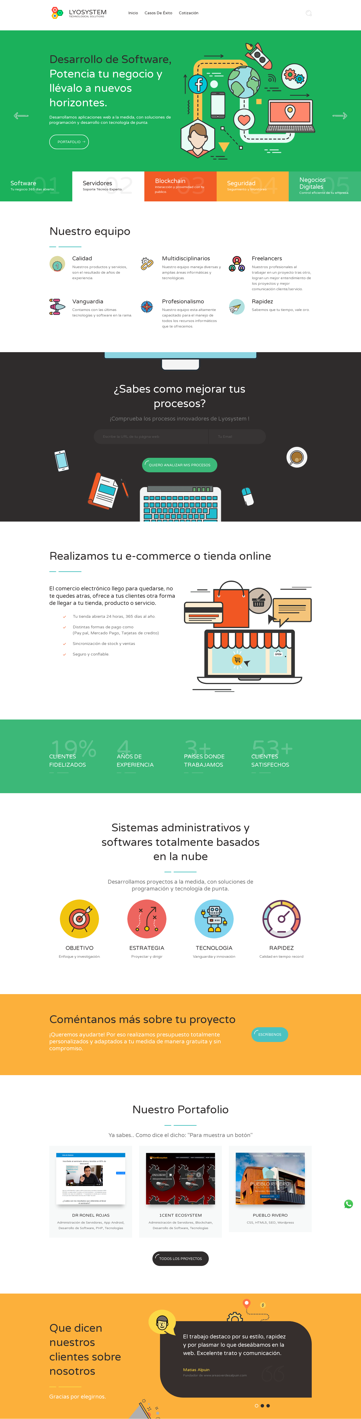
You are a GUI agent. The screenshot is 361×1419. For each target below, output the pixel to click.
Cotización (188, 13)
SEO (272, 1223)
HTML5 (261, 1223)
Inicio (133, 13)
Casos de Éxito (158, 13)
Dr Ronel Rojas (91, 1215)
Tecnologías (114, 1228)
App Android (113, 1223)
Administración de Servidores (79, 1223)
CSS (250, 1223)
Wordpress (285, 1223)
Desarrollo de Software (76, 1228)
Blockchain (203, 1223)
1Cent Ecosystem (180, 1215)
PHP (99, 1228)
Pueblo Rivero (270, 1215)
